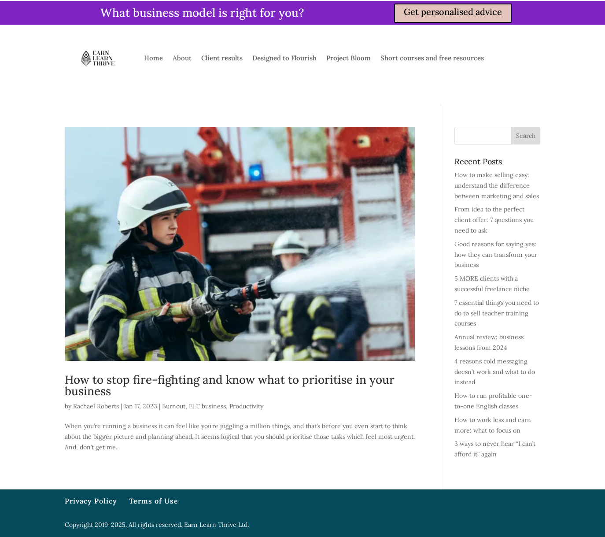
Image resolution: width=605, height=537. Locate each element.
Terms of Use (153, 500)
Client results (222, 58)
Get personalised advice (453, 11)
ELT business (207, 406)
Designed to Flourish (284, 58)
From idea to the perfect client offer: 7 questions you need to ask (494, 219)
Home (153, 58)
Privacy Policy (91, 500)
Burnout (173, 406)
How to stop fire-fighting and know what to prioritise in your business (230, 385)
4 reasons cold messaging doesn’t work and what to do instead (494, 371)
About (182, 58)
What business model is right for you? (202, 12)
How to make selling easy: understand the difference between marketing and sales (496, 185)
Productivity (246, 406)
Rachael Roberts (96, 406)
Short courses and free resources (432, 58)
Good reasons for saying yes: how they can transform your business (495, 254)
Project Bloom (348, 58)
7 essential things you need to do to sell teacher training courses (496, 313)
